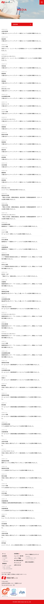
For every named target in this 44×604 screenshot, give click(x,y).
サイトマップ (17, 562)
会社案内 (4, 556)
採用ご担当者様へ (29, 562)
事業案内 (4, 563)
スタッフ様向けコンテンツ (32, 554)
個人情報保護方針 (18, 560)
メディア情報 (17, 558)
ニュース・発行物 (18, 556)
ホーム (4, 553)
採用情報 (16, 553)
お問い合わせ (17, 565)
